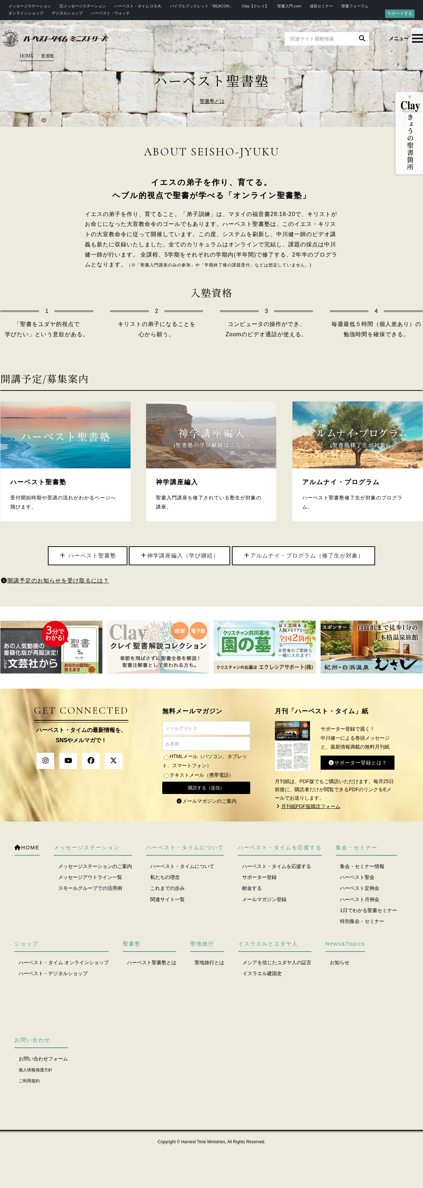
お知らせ (339, 962)
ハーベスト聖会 (357, 877)
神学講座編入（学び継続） (179, 556)
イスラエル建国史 (262, 973)
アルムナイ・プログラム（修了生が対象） (303, 556)
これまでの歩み (167, 888)
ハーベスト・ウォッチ (110, 13)
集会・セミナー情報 (362, 866)
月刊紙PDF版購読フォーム (307, 806)
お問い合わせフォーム (43, 1058)
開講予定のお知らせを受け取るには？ (54, 581)
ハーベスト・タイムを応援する (276, 866)
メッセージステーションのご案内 (95, 866)
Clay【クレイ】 (255, 6)
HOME (26, 56)
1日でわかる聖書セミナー (368, 910)
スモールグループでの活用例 (90, 888)
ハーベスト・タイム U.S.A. (138, 6)
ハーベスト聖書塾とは (151, 962)
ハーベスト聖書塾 (87, 556)
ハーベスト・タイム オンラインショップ (64, 962)
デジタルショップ (67, 13)
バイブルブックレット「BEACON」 (201, 6)
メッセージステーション (29, 6)
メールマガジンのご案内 (206, 801)
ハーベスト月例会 (359, 899)
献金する (252, 888)
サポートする (399, 13)
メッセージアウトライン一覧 (90, 877)
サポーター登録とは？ (357, 762)
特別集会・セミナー (362, 921)
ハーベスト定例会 (359, 888)
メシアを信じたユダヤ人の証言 (276, 962)
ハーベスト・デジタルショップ (53, 973)
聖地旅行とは (209, 962)
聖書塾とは (212, 101)
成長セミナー (321, 6)
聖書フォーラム (354, 6)
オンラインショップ (25, 13)
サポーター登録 (259, 877)
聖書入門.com (289, 6)
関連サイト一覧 (167, 899)
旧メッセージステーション (82, 6)
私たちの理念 (165, 877)
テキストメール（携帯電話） (202, 775)
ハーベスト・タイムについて (182, 866)
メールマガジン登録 (264, 899)
